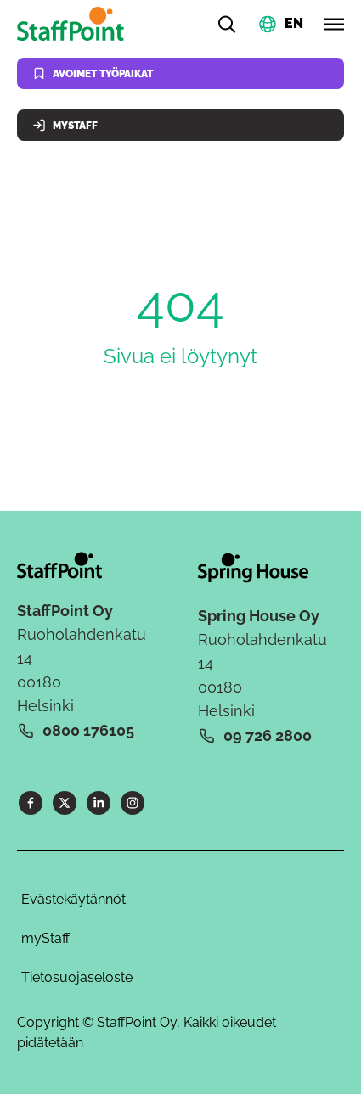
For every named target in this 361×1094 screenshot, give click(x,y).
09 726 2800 (267, 735)
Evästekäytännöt (73, 899)
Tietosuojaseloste (77, 977)
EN (294, 22)
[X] (64, 802)
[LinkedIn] (98, 802)
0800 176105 (88, 730)
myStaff (45, 938)
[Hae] (227, 24)
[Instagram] (132, 802)
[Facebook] (30, 802)
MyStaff (65, 125)
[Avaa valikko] (334, 24)
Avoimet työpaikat (92, 73)
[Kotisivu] (74, 24)
